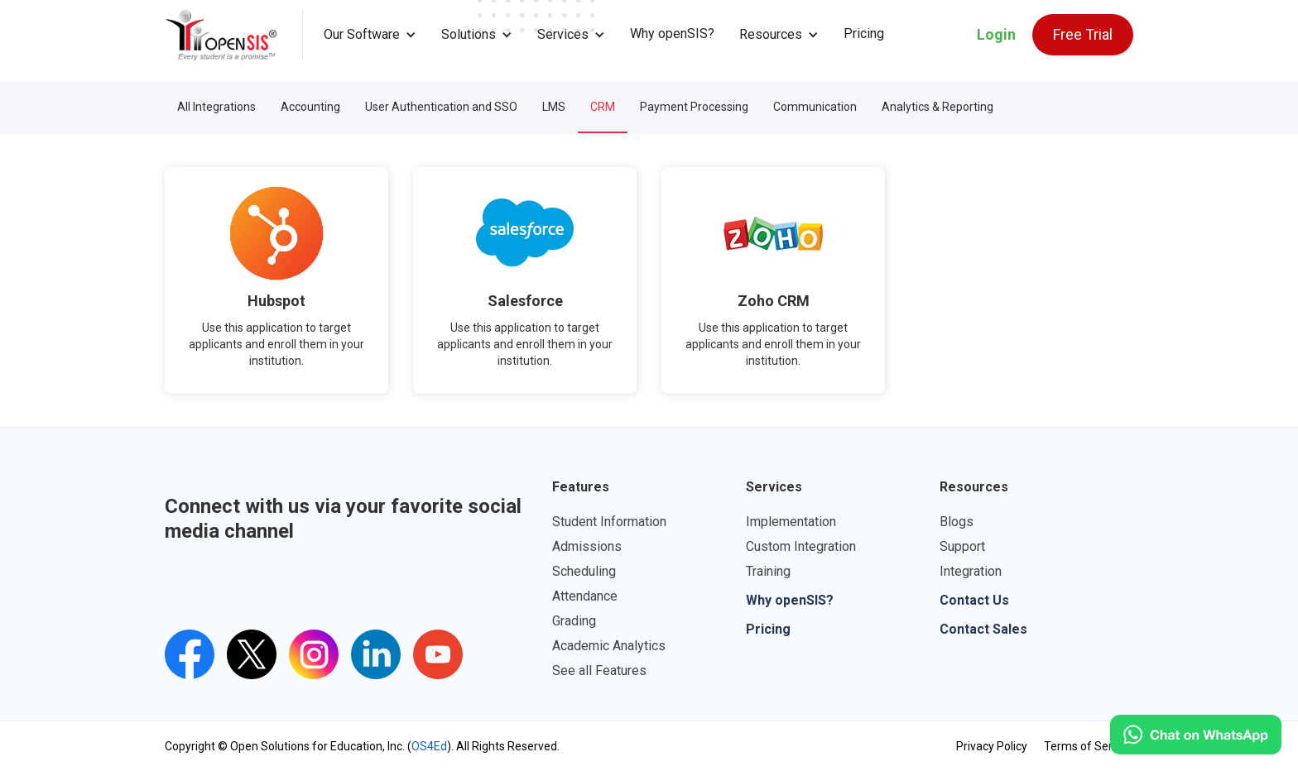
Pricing (864, 33)
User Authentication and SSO (441, 106)
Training (768, 571)
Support (962, 546)
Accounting (310, 106)
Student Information (609, 521)
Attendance (585, 596)
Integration (971, 571)
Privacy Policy (991, 746)
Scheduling (584, 571)
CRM (602, 106)
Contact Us (974, 600)
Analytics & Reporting (937, 106)
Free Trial (1083, 34)
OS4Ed (429, 746)
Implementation (791, 521)
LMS (553, 106)
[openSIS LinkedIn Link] (376, 654)
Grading (574, 621)
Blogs (957, 521)
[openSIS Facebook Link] (189, 654)
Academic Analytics (609, 646)
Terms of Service (1088, 746)
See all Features (599, 670)
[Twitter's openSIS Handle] (251, 654)
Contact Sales (983, 629)
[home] (233, 34)
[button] (370, 34)
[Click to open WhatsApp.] (1195, 734)
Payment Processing (694, 106)
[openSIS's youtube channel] (438, 654)
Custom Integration (801, 546)
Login (996, 34)
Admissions (587, 546)
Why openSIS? (672, 33)
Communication (815, 106)
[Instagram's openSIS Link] (314, 654)
